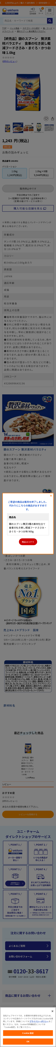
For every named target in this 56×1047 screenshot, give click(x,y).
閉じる (51, 495)
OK (27, 1041)
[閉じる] (52, 1011)
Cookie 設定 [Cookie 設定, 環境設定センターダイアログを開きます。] (28, 1033)
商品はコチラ (28, 541)
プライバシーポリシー (39, 1021)
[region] (28, 1027)
